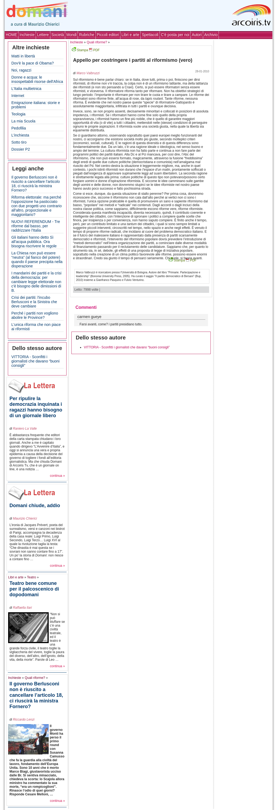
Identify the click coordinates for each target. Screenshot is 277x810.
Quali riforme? (35, 678)
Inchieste (27, 35)
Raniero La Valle (25, 428)
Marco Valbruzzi (88, 73)
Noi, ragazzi (21, 70)
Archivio (211, 35)
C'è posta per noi (175, 35)
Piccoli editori (108, 35)
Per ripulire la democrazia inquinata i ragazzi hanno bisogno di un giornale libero (35, 407)
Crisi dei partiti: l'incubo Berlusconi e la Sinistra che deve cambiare (34, 301)
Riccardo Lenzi (23, 719)
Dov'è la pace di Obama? (32, 63)
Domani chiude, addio (34, 505)
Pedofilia (18, 128)
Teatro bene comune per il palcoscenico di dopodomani (34, 589)
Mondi (71, 35)
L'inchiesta (20, 135)
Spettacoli (150, 35)
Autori (197, 35)
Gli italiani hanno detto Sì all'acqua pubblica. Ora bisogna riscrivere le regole (34, 241)
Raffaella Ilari (22, 608)
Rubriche (86, 35)
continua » (57, 476)
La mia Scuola (23, 121)
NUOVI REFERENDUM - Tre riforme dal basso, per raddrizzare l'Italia (35, 225)
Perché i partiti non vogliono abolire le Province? (34, 315)
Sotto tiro (19, 142)
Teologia (18, 114)
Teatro (31, 577)
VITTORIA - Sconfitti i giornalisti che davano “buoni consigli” (35, 361)
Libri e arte (130, 35)
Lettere (43, 35)
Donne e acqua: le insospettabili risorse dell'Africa (37, 79)
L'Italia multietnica (26, 88)
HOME (11, 35)
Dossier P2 (20, 149)
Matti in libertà (23, 56)
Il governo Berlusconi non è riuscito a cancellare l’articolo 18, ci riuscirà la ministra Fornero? (35, 183)
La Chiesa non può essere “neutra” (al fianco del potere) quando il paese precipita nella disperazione (36, 259)
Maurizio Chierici (25, 518)
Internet (17, 95)
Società (57, 35)
